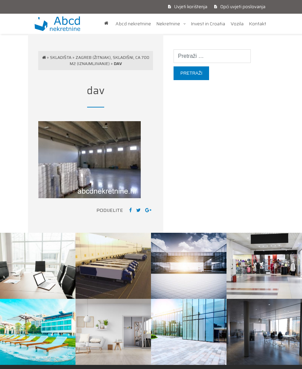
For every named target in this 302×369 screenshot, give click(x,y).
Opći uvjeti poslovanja (239, 6)
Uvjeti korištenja (187, 6)
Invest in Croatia (208, 23)
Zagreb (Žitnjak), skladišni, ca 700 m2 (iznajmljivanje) (110, 60)
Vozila (237, 23)
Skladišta (60, 57)
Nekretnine (168, 23)
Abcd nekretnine (133, 23)
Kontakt (257, 23)
